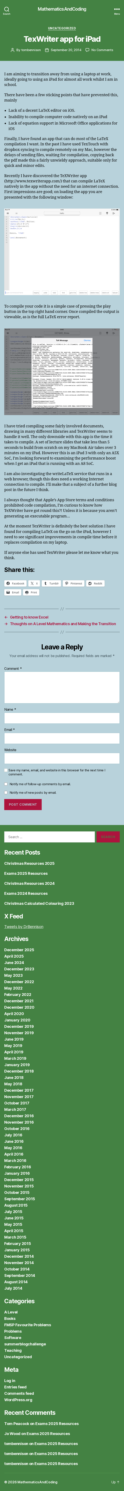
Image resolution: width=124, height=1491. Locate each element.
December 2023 (19, 969)
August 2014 (16, 1282)
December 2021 (19, 1001)
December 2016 (19, 1116)
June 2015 (14, 1218)
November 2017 (19, 1096)
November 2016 (19, 1122)
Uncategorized (62, 28)
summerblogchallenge (25, 1344)
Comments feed (19, 1393)
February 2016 (17, 1167)
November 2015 (19, 1186)
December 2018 (19, 1071)
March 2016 (15, 1160)
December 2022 (19, 982)
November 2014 (19, 1262)
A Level (11, 1312)
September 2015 (19, 1199)
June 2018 (14, 1077)
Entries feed (15, 1387)
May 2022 (13, 988)
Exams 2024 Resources (26, 893)
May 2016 (13, 1148)
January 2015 (17, 1250)
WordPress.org (18, 1400)
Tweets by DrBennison (23, 926)
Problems (13, 1331)
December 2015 (19, 1179)
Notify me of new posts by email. (33, 793)
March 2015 (15, 1237)
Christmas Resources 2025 (29, 863)
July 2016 (13, 1135)
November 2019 (19, 1033)
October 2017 (16, 1103)
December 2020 (19, 1007)
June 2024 (14, 962)
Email (9, 730)
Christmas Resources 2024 (29, 883)
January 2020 (17, 1020)
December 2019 (19, 1026)
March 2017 (15, 1109)
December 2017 (19, 1090)
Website (10, 750)
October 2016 (17, 1128)
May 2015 (13, 1224)
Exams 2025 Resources (26, 873)
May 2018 (13, 1084)
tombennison (31, 50)
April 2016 (13, 1154)
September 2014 (19, 1275)
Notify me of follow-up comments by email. (40, 784)
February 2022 (17, 994)
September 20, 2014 (66, 50)
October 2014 (17, 1269)
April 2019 (13, 1052)
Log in (9, 1380)
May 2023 (13, 975)
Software (12, 1337)
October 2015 (17, 1192)
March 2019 (15, 1058)
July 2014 (13, 1288)
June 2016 (14, 1141)
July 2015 (13, 1211)
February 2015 (17, 1243)
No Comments (102, 50)
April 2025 (14, 956)
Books (10, 1318)
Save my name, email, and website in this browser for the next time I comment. (57, 772)
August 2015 (16, 1205)
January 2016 (17, 1173)
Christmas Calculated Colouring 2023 (39, 903)
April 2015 (13, 1231)
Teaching (13, 1350)
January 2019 (17, 1065)
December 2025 (19, 950)
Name (10, 710)
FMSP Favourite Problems (27, 1325)
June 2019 (14, 1039)
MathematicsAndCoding (62, 9)
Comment (13, 669)
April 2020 (14, 1013)
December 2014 (19, 1256)
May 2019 (13, 1045)
